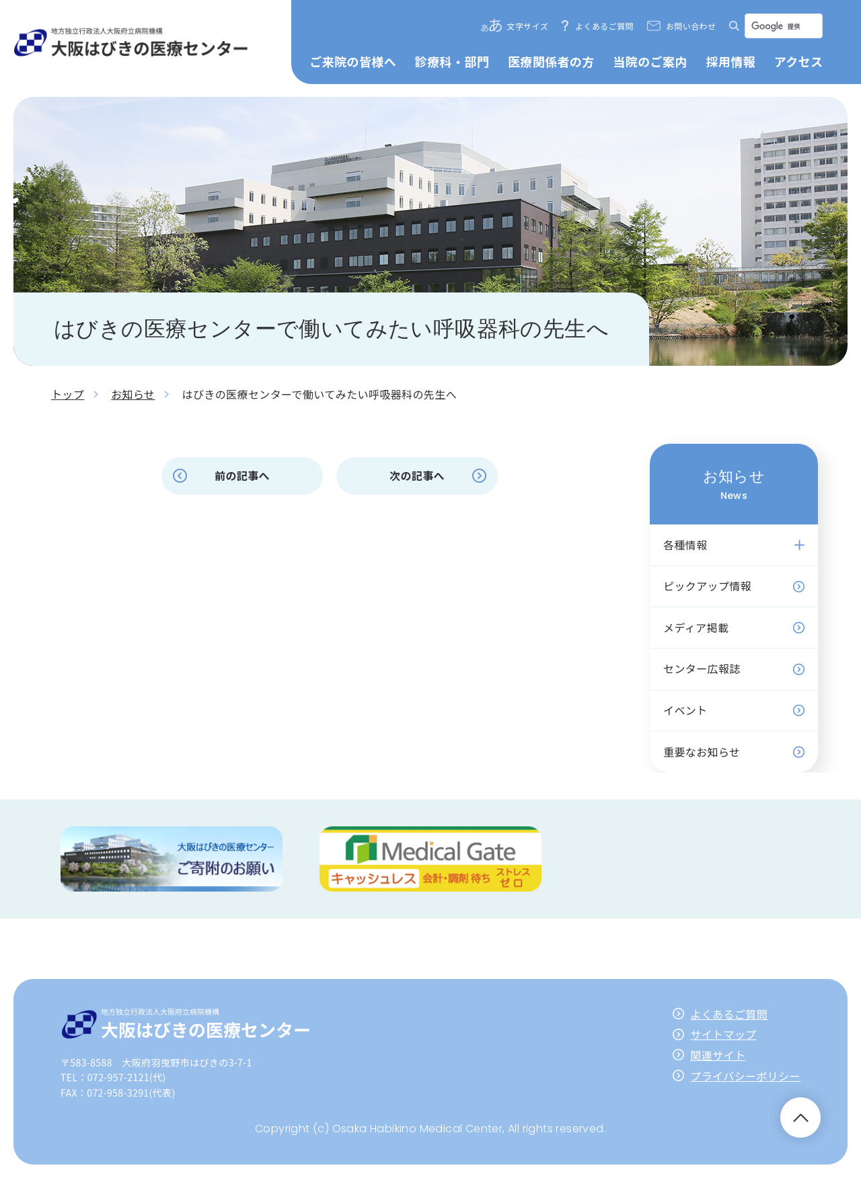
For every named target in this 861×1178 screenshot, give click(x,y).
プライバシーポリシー (745, 1076)
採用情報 (730, 61)
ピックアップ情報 (707, 586)
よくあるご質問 (604, 26)
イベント (685, 710)
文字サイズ (528, 26)
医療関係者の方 (551, 61)
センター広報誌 (702, 668)
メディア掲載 (695, 627)
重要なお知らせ (701, 752)
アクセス (798, 61)
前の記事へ (242, 475)
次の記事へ (417, 475)
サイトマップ (723, 1034)
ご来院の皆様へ (352, 61)
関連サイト (717, 1055)
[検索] (782, 26)
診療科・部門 (452, 61)
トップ (67, 394)
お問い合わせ (691, 26)
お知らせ (133, 394)
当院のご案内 (650, 61)
